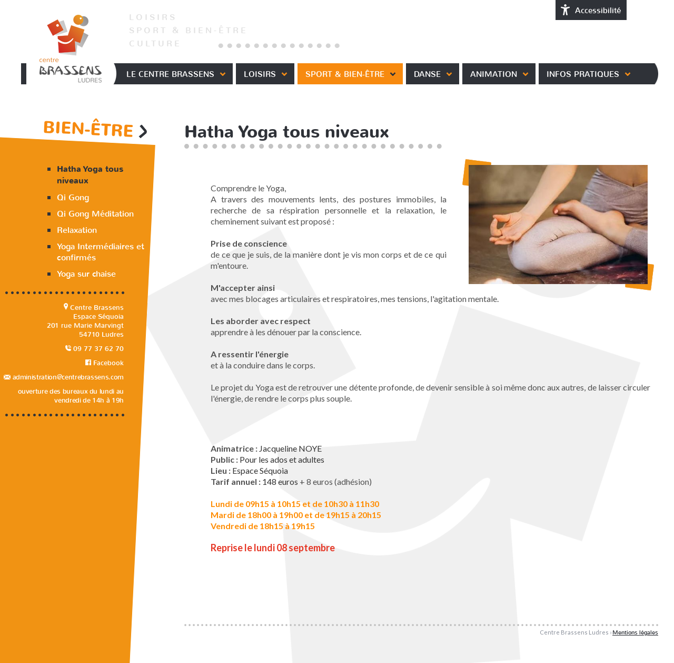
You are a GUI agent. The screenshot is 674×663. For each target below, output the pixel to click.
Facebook (104, 362)
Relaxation (77, 230)
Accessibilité (591, 10)
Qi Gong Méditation (95, 213)
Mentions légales (635, 633)
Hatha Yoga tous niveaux (90, 175)
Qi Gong (73, 197)
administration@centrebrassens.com (64, 377)
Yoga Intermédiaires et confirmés (100, 252)
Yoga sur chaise (86, 273)
